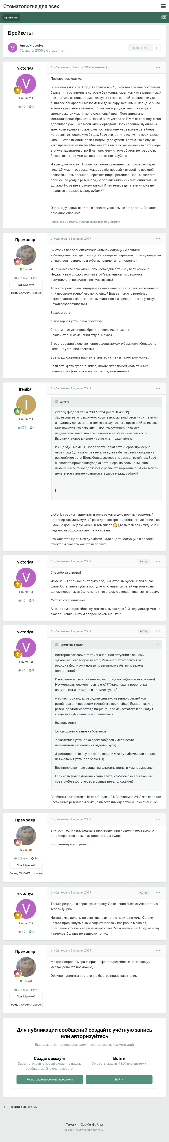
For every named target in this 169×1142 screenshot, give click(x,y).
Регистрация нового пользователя (49, 1079)
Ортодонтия (55, 50)
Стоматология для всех (31, 6)
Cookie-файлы (92, 1124)
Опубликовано (71, 67)
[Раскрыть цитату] (57, 401)
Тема (71, 1124)
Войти (119, 1079)
